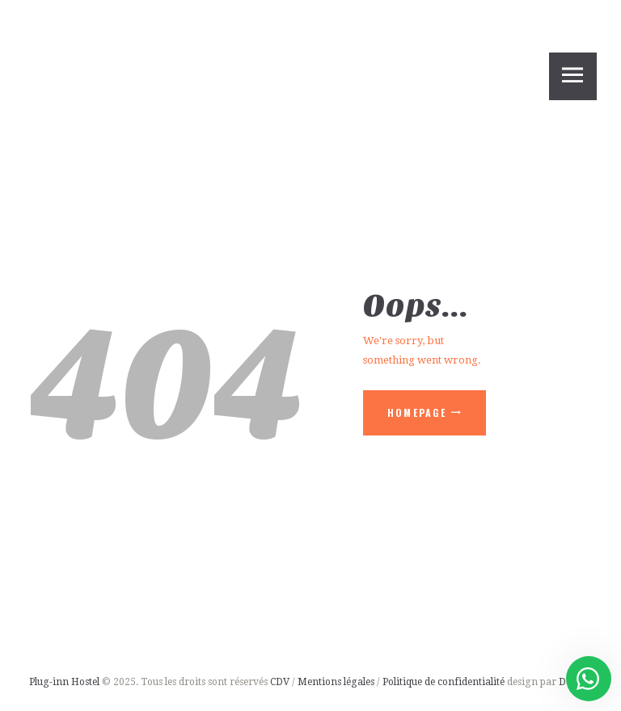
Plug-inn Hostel (64, 682)
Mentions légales (336, 682)
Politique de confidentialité (444, 682)
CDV (279, 682)
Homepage (417, 412)
